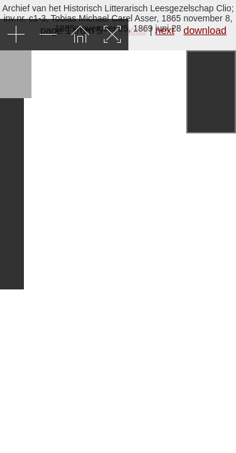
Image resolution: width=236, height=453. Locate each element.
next (164, 30)
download (205, 30)
